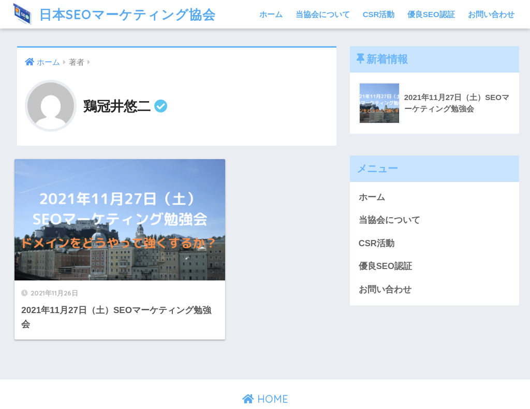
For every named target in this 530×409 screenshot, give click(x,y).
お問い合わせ (491, 14)
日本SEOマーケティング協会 (115, 14)
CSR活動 (379, 14)
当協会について (323, 14)
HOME (265, 365)
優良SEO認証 (431, 14)
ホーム (271, 14)
